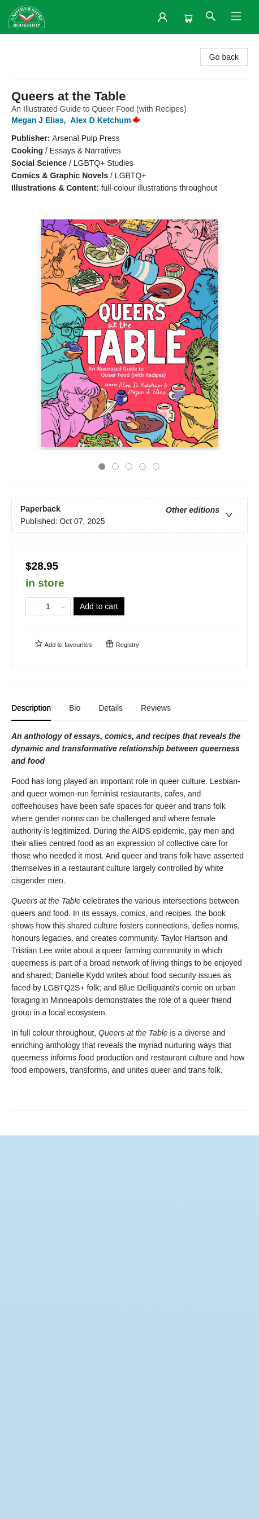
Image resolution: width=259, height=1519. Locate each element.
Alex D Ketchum (107, 120)
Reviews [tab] (156, 707)
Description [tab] (31, 707)
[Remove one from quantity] (33, 606)
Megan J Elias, (40, 120)
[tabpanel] (129, 920)
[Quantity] (48, 606)
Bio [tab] (74, 707)
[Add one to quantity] (63, 606)
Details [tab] (110, 707)
